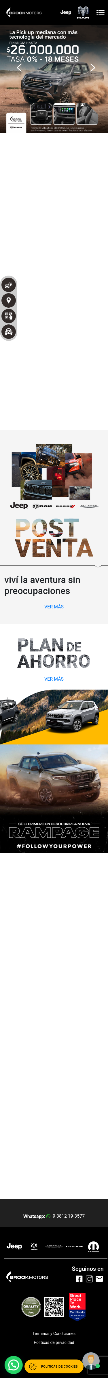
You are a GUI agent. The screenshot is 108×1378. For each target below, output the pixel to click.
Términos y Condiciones (54, 1333)
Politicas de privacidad (54, 1342)
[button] (17, 64)
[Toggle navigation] (100, 12)
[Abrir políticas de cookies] (54, 1366)
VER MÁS (54, 607)
